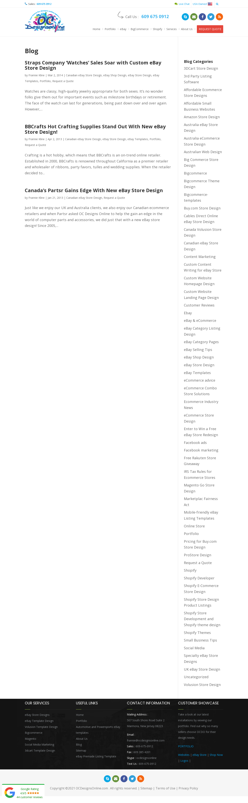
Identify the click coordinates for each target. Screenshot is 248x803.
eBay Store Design (139, 76)
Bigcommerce (195, 174)
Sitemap (81, 751)
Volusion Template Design (41, 727)
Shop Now (216, 755)
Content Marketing (200, 257)
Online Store (194, 526)
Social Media (194, 648)
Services (171, 29)
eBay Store (200, 755)
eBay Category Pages (201, 342)
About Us (187, 29)
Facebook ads (195, 443)
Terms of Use (165, 789)
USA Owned (202, 4)
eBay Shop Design (114, 76)
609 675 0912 (44, 4)
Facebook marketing (201, 451)
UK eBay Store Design (202, 670)
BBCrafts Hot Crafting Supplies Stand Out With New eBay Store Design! (92, 129)
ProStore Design (197, 555)
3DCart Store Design (201, 69)
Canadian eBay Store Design (84, 76)
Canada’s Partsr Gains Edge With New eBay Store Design (97, 190)
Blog (79, 745)
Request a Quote (63, 81)
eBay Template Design (39, 721)
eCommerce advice (199, 381)
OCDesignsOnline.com (92, 789)
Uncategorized (196, 677)
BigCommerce (140, 29)
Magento (30, 739)
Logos (184, 761)
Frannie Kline (36, 76)
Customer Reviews (199, 306)
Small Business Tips (200, 641)
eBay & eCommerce (200, 321)
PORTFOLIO (186, 747)
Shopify (157, 29)
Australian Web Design (203, 152)
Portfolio (110, 29)
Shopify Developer (199, 578)
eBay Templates (137, 139)
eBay (123, 29)
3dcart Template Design (40, 751)
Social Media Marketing (39, 745)
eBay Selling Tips (198, 350)
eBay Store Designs (37, 715)
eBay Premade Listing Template (96, 757)
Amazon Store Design (202, 117)
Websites (183, 755)
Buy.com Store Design (202, 208)
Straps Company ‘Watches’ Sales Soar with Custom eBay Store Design (97, 66)
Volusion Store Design (202, 685)
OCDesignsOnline (45, 21)
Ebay (188, 313)
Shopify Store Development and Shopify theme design (202, 619)
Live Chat (182, 4)
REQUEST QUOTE (210, 29)
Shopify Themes (197, 633)
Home (96, 29)
